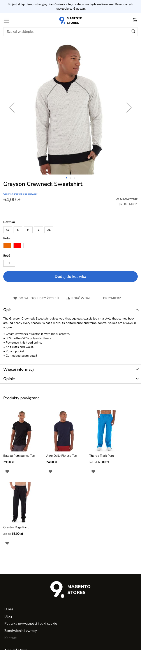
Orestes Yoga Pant (16, 527)
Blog (8, 616)
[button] (67, 178)
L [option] (38, 230)
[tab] (70, 309)
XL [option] (49, 230)
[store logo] (70, 20)
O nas (8, 609)
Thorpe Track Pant (101, 456)
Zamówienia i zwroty (20, 630)
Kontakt (10, 637)
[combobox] (70, 31)
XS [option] (7, 230)
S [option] (18, 230)
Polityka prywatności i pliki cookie (30, 623)
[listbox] (70, 230)
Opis (7, 309)
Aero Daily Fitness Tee (61, 456)
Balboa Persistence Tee (19, 456)
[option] (7, 245)
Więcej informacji (18, 369)
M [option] (28, 230)
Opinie (9, 378)
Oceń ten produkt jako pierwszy (20, 193)
